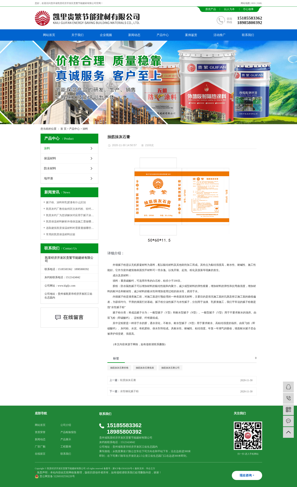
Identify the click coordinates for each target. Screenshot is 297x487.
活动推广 (219, 35)
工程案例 (65, 446)
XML (259, 3)
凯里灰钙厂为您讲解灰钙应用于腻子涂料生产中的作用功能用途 (70, 215)
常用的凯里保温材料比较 (60, 234)
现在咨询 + (247, 475)
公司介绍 (65, 425)
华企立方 (150, 468)
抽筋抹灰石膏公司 (170, 367)
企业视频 (106, 35)
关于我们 (77, 35)
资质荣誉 (40, 432)
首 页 (63, 128)
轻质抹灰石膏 (128, 380)
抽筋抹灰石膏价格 (119, 367)
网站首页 (49, 35)
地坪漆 (48, 178)
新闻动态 (134, 35)
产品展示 (65, 439)
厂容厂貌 (40, 446)
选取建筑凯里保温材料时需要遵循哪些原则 (70, 228)
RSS (254, 3)
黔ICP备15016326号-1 (123, 468)
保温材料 (50, 158)
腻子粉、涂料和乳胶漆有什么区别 (66, 202)
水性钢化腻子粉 (129, 391)
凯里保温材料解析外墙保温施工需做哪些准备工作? (70, 221)
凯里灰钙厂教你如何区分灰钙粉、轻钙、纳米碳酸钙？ (70, 208)
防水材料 (50, 168)
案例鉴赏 (191, 35)
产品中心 (163, 35)
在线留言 (40, 453)
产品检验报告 (68, 432)
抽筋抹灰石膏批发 (145, 367)
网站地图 (245, 3)
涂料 (85, 128)
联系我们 (248, 35)
